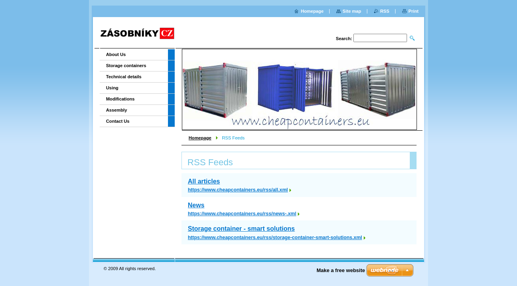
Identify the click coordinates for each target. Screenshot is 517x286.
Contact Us (117, 121)
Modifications (120, 99)
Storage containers (126, 65)
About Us (116, 54)
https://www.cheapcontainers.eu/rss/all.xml (238, 190)
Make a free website (340, 270)
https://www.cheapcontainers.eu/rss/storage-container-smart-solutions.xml (275, 237)
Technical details (123, 76)
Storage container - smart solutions (241, 228)
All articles (204, 181)
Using (112, 87)
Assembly (116, 110)
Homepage (200, 137)
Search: (344, 38)
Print (414, 11)
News (196, 205)
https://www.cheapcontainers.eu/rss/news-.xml (242, 213)
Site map (352, 11)
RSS (385, 11)
